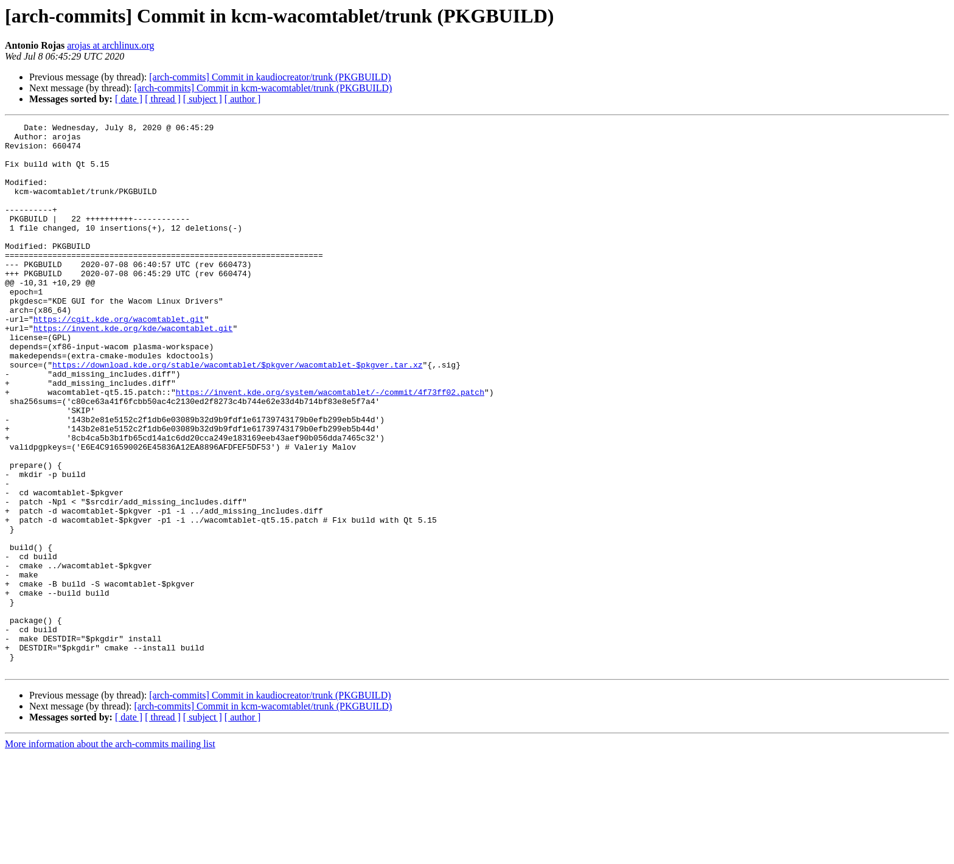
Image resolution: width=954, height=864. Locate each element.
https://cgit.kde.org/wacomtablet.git (118, 359)
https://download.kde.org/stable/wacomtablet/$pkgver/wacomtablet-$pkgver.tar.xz (237, 413)
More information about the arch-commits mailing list (110, 853)
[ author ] (243, 99)
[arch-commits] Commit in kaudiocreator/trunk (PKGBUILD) (270, 77)
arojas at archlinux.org (110, 45)
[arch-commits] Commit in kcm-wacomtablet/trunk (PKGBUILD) (263, 88)
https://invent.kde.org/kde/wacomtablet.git (133, 369)
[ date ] (128, 99)
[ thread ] (163, 99)
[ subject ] (202, 99)
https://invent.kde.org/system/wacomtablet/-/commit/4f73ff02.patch (330, 446)
